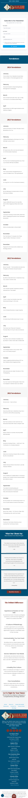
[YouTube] (20, 730)
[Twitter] (14, 730)
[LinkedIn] (11, 730)
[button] (2, 795)
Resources (6, 706)
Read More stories (14, 592)
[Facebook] (7, 730)
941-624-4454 (14, 755)
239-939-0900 (14, 1)
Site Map (14, 708)
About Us (11, 704)
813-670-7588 (14, 767)
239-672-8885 (14, 744)
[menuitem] (5, 704)
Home (5, 704)
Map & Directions (15, 741)
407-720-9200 (14, 778)
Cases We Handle (19, 704)
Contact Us (13, 706)
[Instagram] (17, 730)
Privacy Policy (21, 706)
